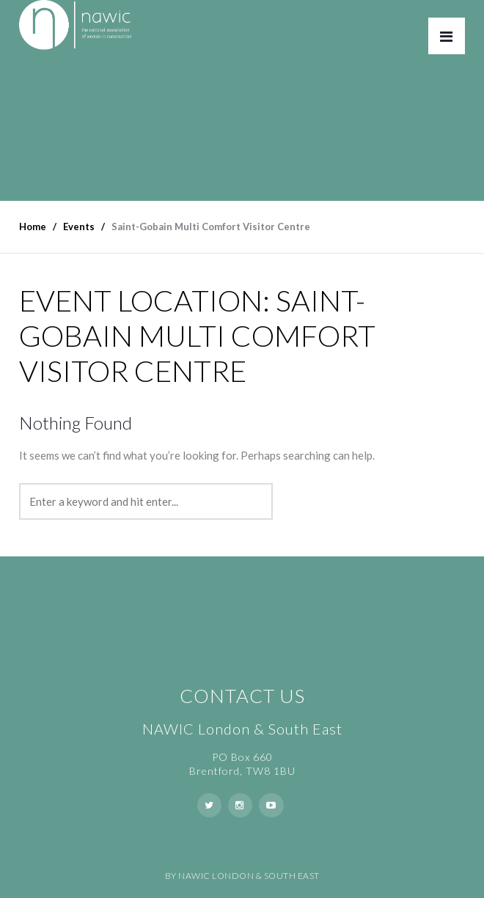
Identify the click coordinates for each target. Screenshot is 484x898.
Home (32, 226)
